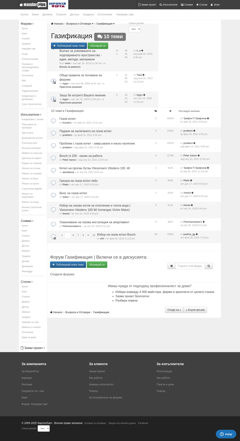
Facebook (143, 423)
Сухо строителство (31, 104)
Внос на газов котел (73, 193)
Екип (24, 397)
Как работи (95, 377)
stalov (65, 196)
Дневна (47, 14)
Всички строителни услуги (32, 209)
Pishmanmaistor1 (71, 226)
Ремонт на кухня (30, 183)
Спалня (61, 14)
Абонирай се (98, 45)
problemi (67, 135)
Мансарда (27, 271)
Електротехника (30, 59)
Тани (139, 74)
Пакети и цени (165, 384)
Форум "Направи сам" (35, 404)
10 (94, 235)
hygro (65, 83)
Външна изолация (31, 148)
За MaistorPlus (30, 371)
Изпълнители (169, 4)
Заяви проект (147, 4)
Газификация (105, 23)
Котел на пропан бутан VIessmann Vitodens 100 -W (94, 168)
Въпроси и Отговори (79, 23)
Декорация (27, 266)
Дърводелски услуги (32, 138)
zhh (102, 238)
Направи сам (125, 14)
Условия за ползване (95, 423)
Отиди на (174, 309)
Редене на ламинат (32, 163)
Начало (57, 23)
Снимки (187, 4)
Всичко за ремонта (69, 66)
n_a (138, 50)
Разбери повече (127, 300)
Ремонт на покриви (32, 173)
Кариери (27, 377)
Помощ (93, 390)
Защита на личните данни (122, 423)
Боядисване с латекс (33, 119)
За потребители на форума (105, 397)
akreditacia (68, 172)
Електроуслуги (29, 143)
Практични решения (70, 86)
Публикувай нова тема (68, 45)
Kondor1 (66, 122)
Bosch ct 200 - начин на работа (80, 155)
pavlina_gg (189, 234)
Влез (215, 4)
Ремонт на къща (30, 202)
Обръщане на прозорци (29, 126)
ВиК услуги (27, 133)
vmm (67, 63)
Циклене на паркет (31, 158)
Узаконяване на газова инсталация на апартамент (94, 222)
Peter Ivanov (69, 159)
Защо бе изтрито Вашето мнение (82, 95)
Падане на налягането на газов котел (85, 131)
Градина (88, 14)
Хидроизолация (30, 91)
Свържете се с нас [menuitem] (33, 390)
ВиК (24, 80)
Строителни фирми (32, 188)
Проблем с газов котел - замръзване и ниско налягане (97, 143)
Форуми (27, 23)
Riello (65, 184)
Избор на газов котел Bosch (116, 234)
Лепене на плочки (31, 168)
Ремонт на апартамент (28, 195)
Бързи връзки (195, 309)
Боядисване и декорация (29, 97)
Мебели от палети (31, 327)
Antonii (187, 192)
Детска (74, 14)
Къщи (25, 54)
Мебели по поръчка (32, 153)
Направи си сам (30, 322)
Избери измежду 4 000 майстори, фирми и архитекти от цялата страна (165, 292)
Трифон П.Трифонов (195, 118)
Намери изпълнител (101, 384)
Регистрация (164, 371)
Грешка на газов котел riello (78, 180)
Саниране (27, 86)
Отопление (105, 14)
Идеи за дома (29, 337)
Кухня (24, 14)
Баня (35, 14)
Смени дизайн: (136, 23)
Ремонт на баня (30, 178)
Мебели (26, 251)
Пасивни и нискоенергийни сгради (30, 67)
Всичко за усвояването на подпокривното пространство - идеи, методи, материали (80, 55)
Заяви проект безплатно (132, 296)
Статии (201, 4)
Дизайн (25, 261)
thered (65, 213)
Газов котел (67, 118)
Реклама (27, 384)
